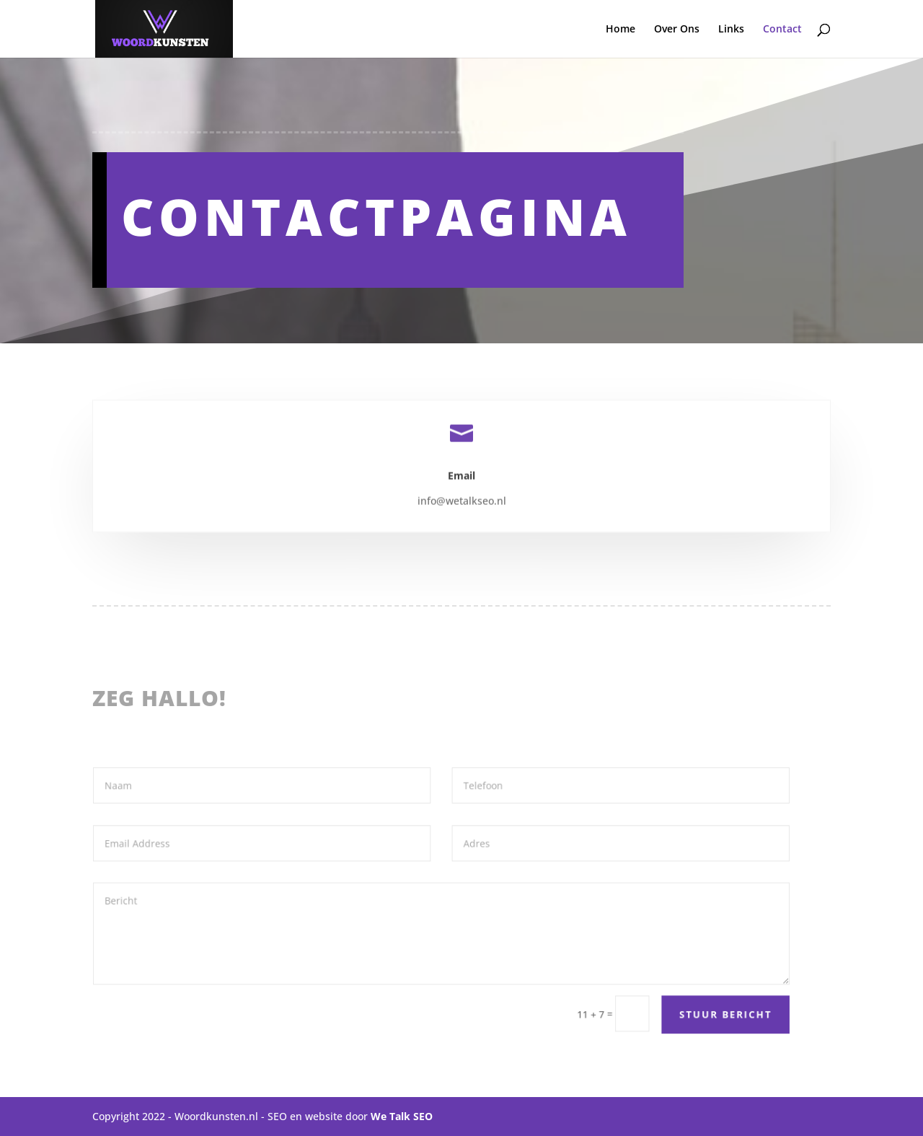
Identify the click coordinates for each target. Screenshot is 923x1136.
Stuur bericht (707, 1011)
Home (620, 29)
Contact (782, 29)
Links (731, 29)
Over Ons (676, 29)
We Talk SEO (402, 1116)
